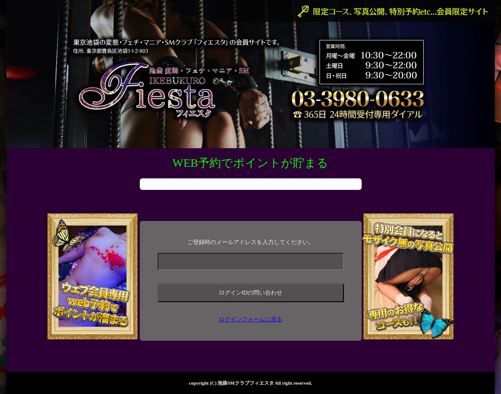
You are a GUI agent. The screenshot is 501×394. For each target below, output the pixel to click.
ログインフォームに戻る (250, 319)
